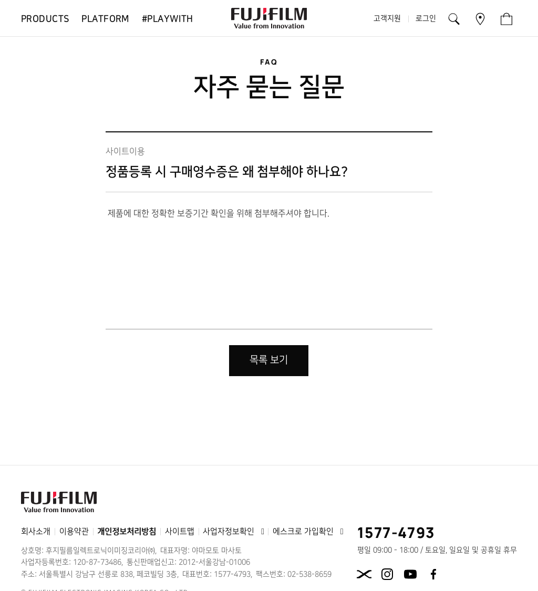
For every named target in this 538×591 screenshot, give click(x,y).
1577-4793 (396, 532)
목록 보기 (269, 360)
